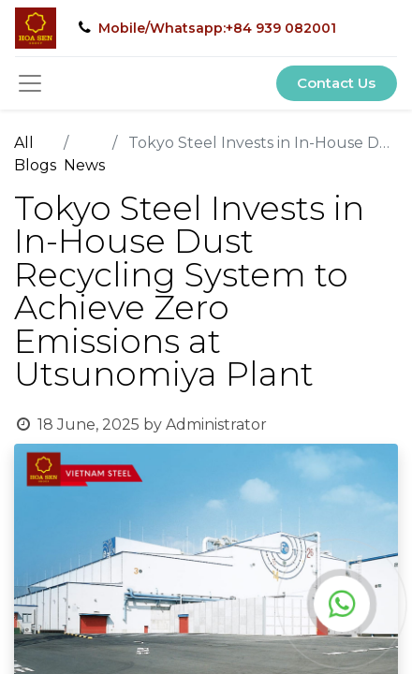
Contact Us (336, 83)
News (84, 165)
